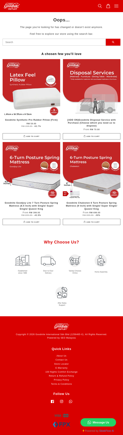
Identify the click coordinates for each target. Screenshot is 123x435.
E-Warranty (62, 368)
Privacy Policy (61, 380)
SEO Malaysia (68, 338)
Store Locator (61, 364)
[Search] (54, 42)
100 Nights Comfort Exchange (61, 372)
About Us (61, 356)
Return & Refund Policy (61, 376)
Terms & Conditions (61, 384)
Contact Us (61, 360)
